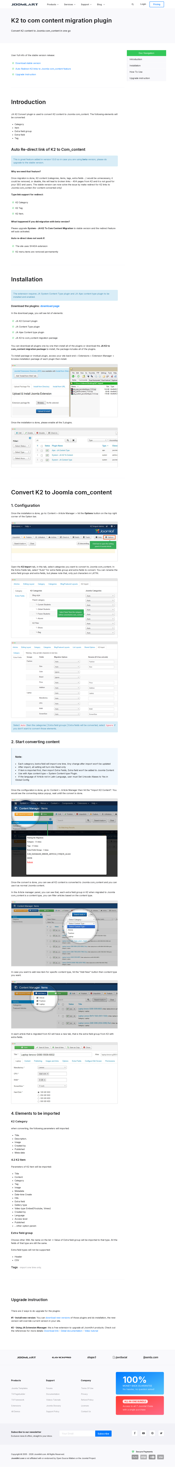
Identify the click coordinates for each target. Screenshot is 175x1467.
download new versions (58, 1317)
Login (143, 4)
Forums (49, 1388)
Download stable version (28, 63)
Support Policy (52, 1411)
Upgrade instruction (140, 78)
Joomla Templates (19, 1388)
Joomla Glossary (53, 1406)
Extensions (16, 1406)
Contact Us (86, 1411)
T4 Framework (17, 1400)
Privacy (84, 1394)
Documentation (53, 1394)
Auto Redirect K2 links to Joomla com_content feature (43, 68)
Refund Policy (87, 1400)
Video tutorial (91, 1330)
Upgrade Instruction (25, 74)
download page (50, 306)
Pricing (156, 4)
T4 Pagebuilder (18, 1394)
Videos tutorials (53, 1400)
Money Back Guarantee (140, 1383)
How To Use (136, 72)
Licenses (85, 1406)
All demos (15, 1411)
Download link (51, 1330)
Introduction (136, 59)
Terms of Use (87, 1388)
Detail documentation (71, 1330)
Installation (135, 65)
